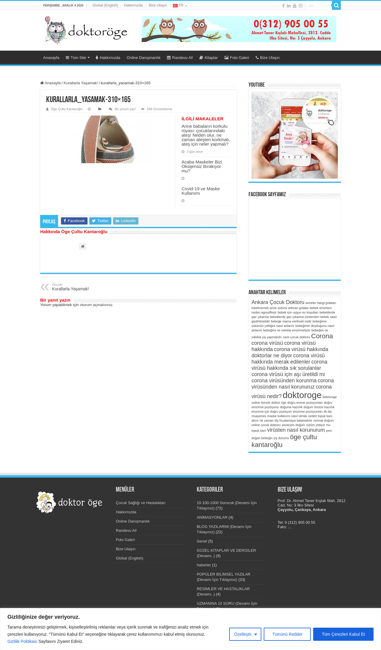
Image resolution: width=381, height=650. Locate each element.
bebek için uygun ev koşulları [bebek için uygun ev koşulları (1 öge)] (298, 312)
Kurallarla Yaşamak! (81, 83)
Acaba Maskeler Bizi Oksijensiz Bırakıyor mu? (202, 166)
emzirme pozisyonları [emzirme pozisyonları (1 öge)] (308, 411)
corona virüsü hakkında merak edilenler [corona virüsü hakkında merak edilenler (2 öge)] (288, 359)
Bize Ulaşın (158, 5)
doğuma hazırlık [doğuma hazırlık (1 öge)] (291, 407)
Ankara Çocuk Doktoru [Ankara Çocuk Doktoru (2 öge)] (278, 302)
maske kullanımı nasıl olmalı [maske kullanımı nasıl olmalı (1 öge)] (287, 416)
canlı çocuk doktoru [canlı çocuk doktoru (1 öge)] (296, 337)
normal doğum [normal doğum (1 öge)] (323, 420)
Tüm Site (76, 57)
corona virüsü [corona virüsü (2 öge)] (267, 343)
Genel (202, 541)
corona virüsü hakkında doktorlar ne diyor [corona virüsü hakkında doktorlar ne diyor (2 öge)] (290, 352)
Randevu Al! (180, 57)
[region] (190, 629)
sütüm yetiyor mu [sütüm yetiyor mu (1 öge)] (318, 425)
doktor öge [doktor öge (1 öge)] (278, 402)
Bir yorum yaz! (125, 109)
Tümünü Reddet (287, 634)
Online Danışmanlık (143, 57)
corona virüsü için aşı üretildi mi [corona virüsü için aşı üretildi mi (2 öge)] (288, 374)
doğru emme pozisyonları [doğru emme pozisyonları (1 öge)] (305, 402)
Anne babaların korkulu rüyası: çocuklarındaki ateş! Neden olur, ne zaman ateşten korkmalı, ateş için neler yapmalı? (206, 135)
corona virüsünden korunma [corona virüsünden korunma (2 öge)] (284, 381)
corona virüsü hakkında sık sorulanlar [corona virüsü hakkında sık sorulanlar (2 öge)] (289, 365)
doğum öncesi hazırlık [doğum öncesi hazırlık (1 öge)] (319, 407)
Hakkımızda (133, 5)
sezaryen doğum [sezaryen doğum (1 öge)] (293, 425)
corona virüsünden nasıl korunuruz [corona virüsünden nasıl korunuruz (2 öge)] (293, 384)
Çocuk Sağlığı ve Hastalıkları (140, 503)
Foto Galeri (236, 57)
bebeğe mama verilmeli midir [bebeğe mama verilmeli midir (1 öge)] (291, 321)
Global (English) (105, 5)
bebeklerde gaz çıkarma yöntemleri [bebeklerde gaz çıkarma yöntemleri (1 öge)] (294, 317)
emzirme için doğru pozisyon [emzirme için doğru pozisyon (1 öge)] (272, 411)
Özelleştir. (243, 634)
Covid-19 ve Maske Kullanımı (201, 191)
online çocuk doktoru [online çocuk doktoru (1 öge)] (266, 425)
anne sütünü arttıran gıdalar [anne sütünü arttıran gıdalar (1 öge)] (289, 308)
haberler (204, 565)
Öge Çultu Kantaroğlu (66, 109)
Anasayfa (51, 57)
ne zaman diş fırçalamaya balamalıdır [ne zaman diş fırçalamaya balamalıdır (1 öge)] (286, 420)
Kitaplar (208, 57)
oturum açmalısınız (96, 305)
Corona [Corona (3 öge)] (322, 336)
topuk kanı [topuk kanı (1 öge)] (259, 430)
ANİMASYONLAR (212, 517)
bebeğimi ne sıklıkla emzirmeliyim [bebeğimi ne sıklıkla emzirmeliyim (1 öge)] (286, 330)
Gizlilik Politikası (22, 641)
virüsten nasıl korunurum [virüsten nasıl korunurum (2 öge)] (296, 430)
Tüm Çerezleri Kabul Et (343, 634)
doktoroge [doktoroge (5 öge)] (302, 395)
